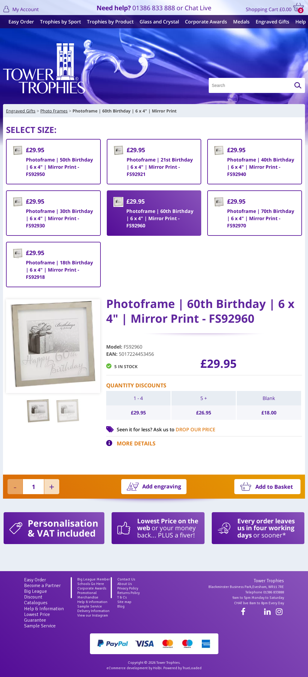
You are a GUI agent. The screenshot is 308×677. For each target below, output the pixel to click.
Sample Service (40, 626)
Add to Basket (274, 486)
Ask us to (184, 429)
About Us (124, 584)
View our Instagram (92, 615)
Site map (124, 602)
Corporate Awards (204, 21)
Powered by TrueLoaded (182, 668)
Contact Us (126, 579)
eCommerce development (127, 668)
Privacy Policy (127, 588)
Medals (239, 21)
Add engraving (161, 486)
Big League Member (93, 579)
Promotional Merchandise (87, 595)
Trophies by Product (108, 21)
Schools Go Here (90, 584)
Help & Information (44, 609)
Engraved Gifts (270, 21)
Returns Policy (128, 593)
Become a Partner (42, 586)
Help (298, 21)
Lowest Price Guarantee (37, 617)
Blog (121, 606)
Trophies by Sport (58, 21)
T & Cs (122, 597)
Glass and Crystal (157, 21)
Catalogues (36, 603)
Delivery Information (93, 611)
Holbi (157, 668)
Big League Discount (35, 594)
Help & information (92, 602)
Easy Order (19, 21)
